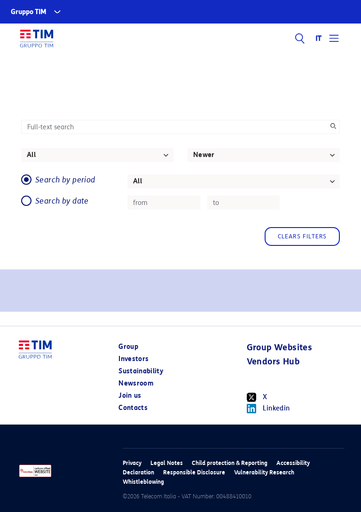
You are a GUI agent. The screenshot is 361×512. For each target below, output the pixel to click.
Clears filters (302, 236)
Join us (129, 396)
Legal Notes (166, 462)
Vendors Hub (273, 361)
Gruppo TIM (29, 12)
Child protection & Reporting (229, 462)
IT (318, 38)
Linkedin (268, 408)
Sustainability (140, 371)
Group (128, 347)
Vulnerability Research (264, 472)
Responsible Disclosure (194, 472)
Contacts (133, 408)
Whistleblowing (143, 481)
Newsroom (135, 383)
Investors (133, 359)
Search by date (62, 201)
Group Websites (280, 347)
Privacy (132, 462)
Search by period (65, 179)
